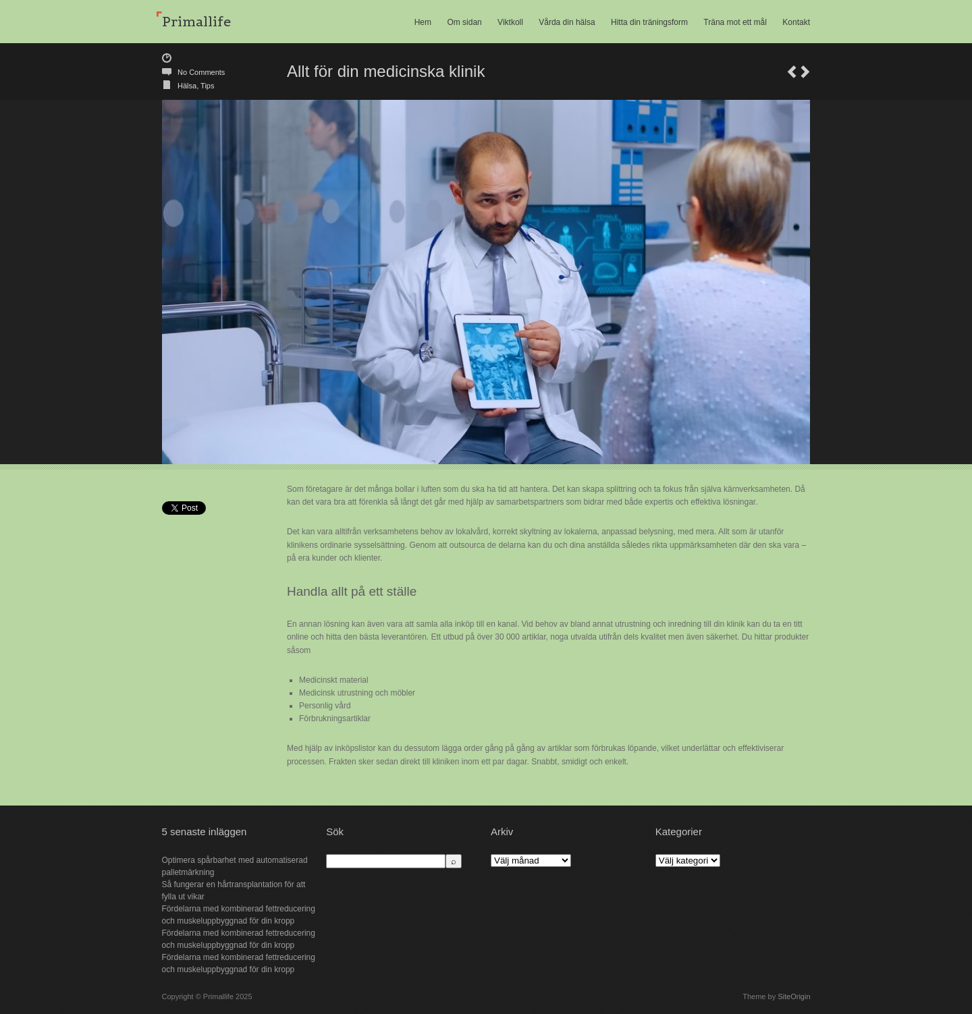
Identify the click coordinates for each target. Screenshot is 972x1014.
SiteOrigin (794, 996)
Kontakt (796, 22)
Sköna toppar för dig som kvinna (805, 71)
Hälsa (187, 86)
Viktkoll (510, 22)
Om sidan (464, 22)
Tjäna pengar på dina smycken (791, 71)
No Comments (201, 72)
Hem (422, 22)
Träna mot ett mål (735, 22)
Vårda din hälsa (567, 22)
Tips (207, 86)
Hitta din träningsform (649, 22)
